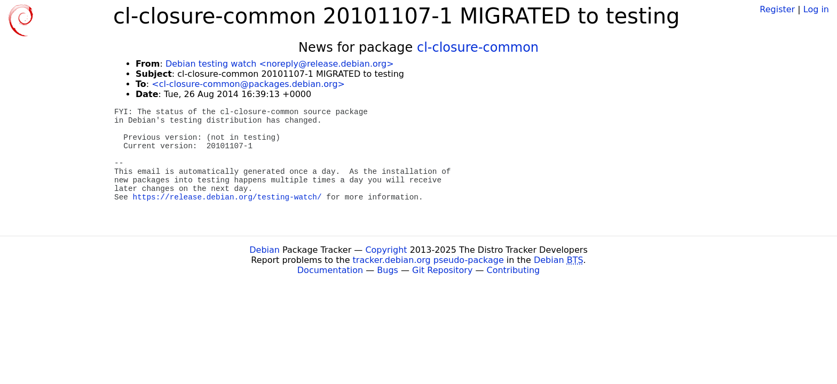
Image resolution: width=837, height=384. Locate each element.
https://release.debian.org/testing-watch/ (227, 197)
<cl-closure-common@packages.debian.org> (248, 84)
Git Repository (442, 270)
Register (777, 9)
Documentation (330, 270)
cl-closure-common (478, 47)
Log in (816, 9)
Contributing (513, 270)
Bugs (387, 270)
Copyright (386, 250)
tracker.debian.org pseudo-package (428, 260)
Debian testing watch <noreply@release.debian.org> (279, 64)
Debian (264, 250)
